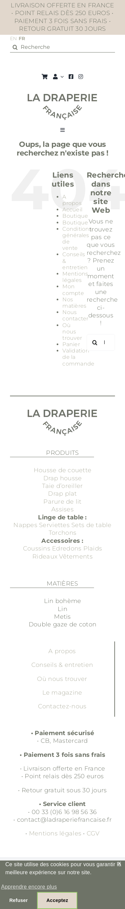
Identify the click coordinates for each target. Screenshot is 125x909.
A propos (72, 200)
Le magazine (62, 692)
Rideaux (44, 556)
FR (22, 38)
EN (13, 38)
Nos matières (74, 302)
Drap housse (62, 478)
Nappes (25, 525)
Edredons (66, 548)
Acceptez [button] (57, 900)
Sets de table (91, 525)
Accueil (72, 209)
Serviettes (54, 525)
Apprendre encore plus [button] (29, 887)
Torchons (62, 532)
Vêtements (75, 556)
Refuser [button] (18, 900)
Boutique (75, 216)
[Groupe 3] (62, 97)
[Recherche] (62, 47)
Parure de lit (62, 501)
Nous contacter (75, 315)
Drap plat (62, 493)
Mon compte (73, 289)
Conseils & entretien (62, 665)
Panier (71, 344)
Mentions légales (75, 277)
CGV (93, 833)
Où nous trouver (72, 331)
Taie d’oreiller (62, 486)
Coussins (36, 548)
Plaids (92, 548)
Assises (62, 509)
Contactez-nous (62, 706)
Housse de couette (63, 470)
